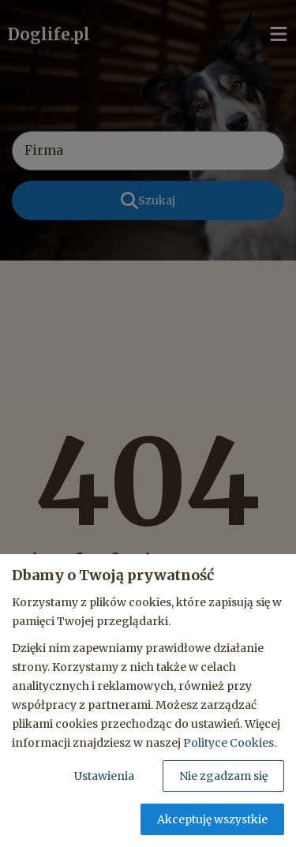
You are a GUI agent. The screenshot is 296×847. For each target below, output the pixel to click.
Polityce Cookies (228, 743)
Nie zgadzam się (223, 776)
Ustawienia (104, 776)
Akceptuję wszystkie (212, 819)
